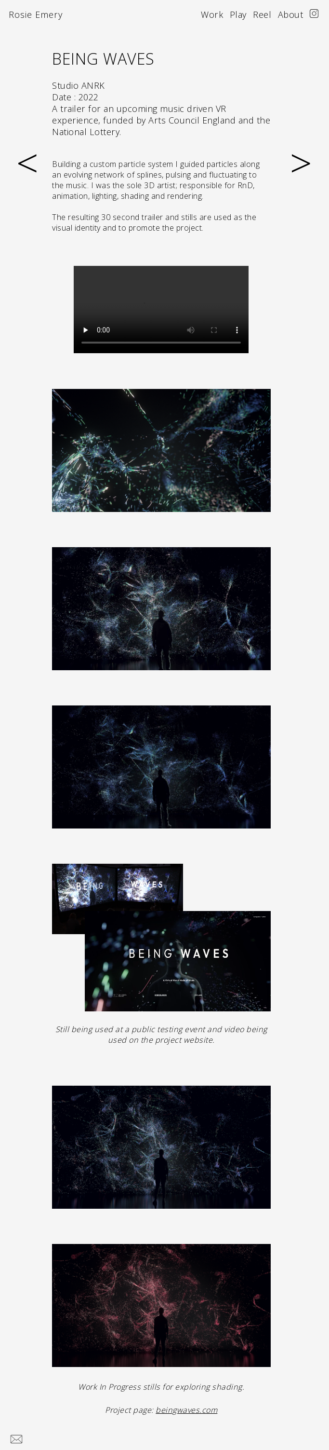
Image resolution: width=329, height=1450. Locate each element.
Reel (262, 14)
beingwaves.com (186, 1410)
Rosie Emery (36, 14)
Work (212, 14)
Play (238, 14)
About (290, 14)
